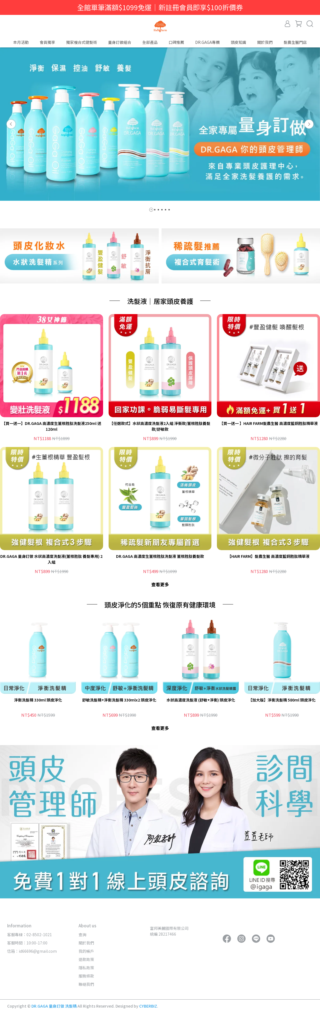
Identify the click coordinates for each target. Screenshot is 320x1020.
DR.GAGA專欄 (207, 42)
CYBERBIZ (148, 1006)
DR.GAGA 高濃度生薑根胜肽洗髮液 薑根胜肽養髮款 (160, 556)
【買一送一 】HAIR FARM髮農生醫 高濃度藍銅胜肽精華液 (268, 423)
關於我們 (86, 943)
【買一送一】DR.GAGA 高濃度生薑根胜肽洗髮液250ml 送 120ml (51, 426)
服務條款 (86, 976)
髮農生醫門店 (295, 42)
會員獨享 (47, 42)
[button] (11, 124)
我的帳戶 (86, 951)
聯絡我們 (86, 984)
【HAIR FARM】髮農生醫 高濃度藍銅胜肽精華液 (268, 556)
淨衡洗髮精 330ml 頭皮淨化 (38, 700)
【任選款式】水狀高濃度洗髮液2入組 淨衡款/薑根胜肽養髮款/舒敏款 (159, 426)
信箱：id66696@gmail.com (32, 951)
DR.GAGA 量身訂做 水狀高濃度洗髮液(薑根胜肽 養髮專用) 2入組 (51, 559)
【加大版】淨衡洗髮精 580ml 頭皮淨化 (282, 700)
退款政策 (86, 959)
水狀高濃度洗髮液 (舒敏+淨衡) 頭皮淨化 (200, 700)
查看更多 (160, 584)
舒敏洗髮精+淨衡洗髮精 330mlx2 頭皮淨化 (119, 700)
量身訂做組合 (119, 42)
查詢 (82, 934)
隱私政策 (86, 967)
